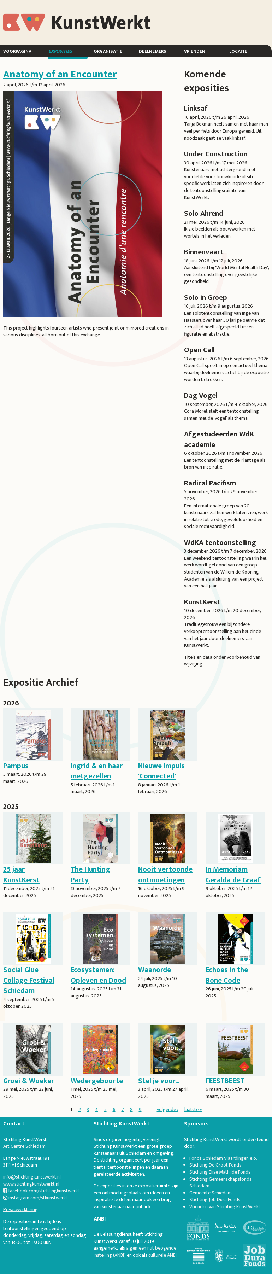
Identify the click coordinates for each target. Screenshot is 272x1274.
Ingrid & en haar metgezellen (97, 771)
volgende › (167, 1109)
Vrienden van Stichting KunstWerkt (224, 1207)
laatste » (193, 1109)
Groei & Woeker (28, 1081)
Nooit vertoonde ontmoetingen (165, 874)
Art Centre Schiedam (24, 1146)
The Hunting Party (90, 874)
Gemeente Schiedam (210, 1193)
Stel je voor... (158, 1081)
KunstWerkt (29, 17)
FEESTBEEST (225, 1081)
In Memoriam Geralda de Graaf (233, 874)
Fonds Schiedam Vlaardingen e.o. (223, 1158)
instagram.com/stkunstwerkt (35, 1198)
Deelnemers (152, 50)
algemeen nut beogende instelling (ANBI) (135, 1251)
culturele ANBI (162, 1255)
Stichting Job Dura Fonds (214, 1200)
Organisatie (108, 50)
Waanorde (154, 970)
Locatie (238, 50)
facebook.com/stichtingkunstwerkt (41, 1191)
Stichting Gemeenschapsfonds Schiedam (220, 1182)
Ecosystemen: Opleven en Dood (98, 975)
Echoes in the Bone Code (227, 975)
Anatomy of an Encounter (60, 74)
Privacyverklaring (20, 1209)
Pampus (16, 766)
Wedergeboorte (97, 1081)
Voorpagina (17, 50)
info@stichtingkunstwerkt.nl (32, 1177)
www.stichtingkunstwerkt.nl (31, 1184)
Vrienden (194, 50)
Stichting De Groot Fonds (215, 1165)
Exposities (60, 50)
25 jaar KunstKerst (21, 874)
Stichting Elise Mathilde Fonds (219, 1172)
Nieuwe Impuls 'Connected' (161, 771)
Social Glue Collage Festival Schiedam (28, 980)
